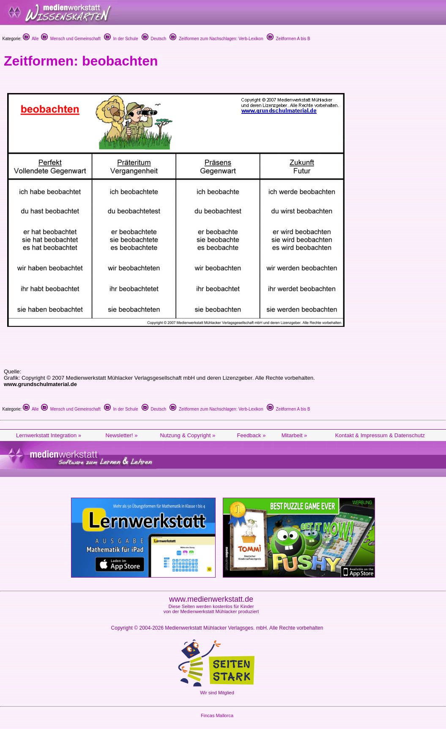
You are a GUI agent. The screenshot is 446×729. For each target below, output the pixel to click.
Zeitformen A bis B (288, 38)
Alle (31, 38)
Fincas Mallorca (217, 715)
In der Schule (121, 38)
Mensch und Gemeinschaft (71, 38)
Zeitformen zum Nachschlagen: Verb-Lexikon (216, 38)
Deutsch (154, 38)
